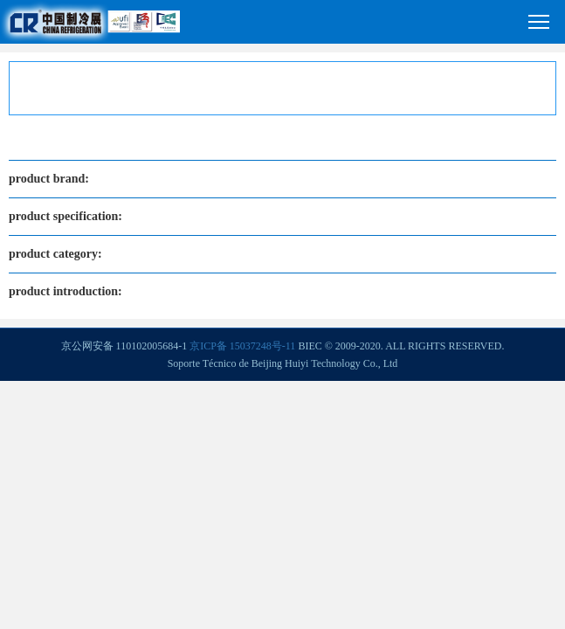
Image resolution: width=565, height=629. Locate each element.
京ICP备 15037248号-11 (242, 346)
